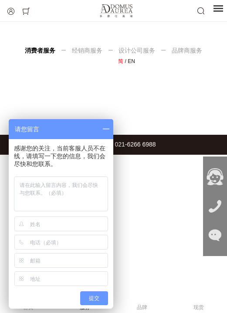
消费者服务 (41, 50)
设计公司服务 (137, 50)
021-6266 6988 (135, 144)
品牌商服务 (186, 50)
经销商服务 (87, 50)
